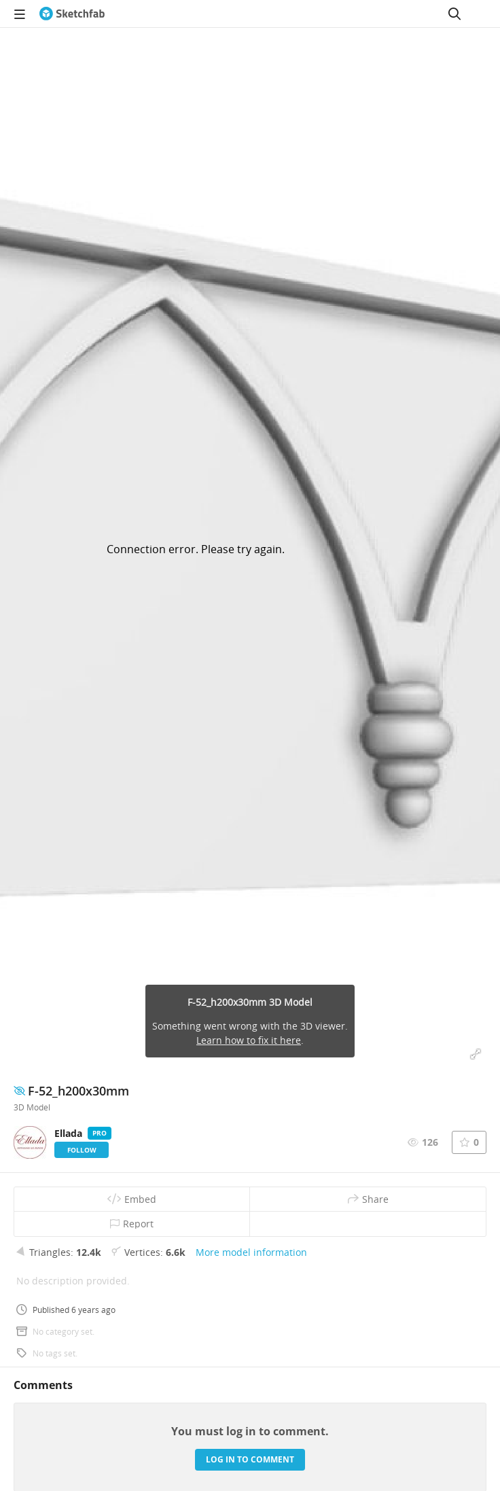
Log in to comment (250, 1459)
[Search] (454, 13)
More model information (251, 1252)
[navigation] (20, 13)
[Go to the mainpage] (72, 13)
